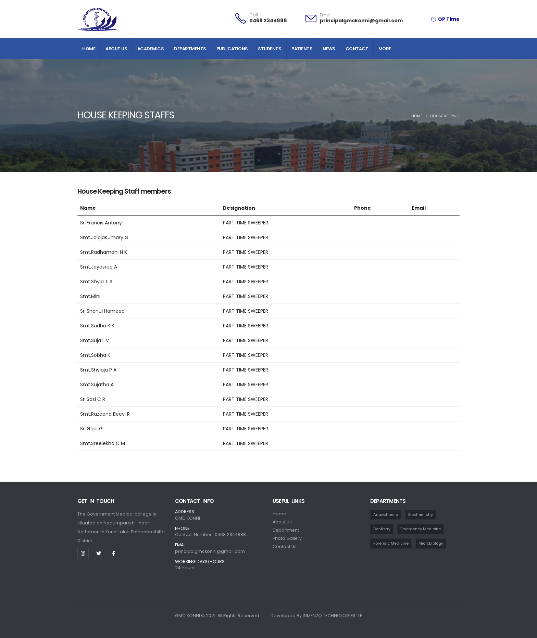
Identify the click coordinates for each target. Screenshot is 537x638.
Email (326, 15)
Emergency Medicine (421, 529)
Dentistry (382, 529)
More (384, 48)
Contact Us (285, 546)
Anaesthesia (386, 514)
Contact (357, 48)
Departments (190, 48)
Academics (150, 48)
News (329, 48)
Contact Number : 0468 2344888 (210, 534)
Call (253, 15)
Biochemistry (421, 514)
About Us (116, 48)
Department (286, 530)
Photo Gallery (287, 538)
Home (88, 48)
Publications (232, 48)
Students (269, 48)
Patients (301, 48)
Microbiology (431, 543)
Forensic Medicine (391, 543)
